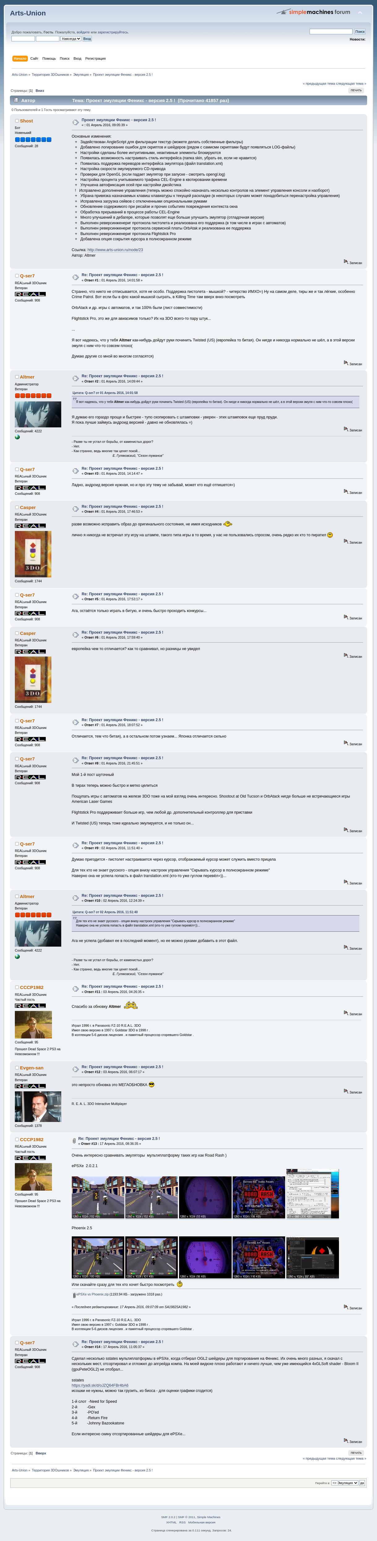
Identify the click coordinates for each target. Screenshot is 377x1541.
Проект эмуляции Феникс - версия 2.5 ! (119, 120)
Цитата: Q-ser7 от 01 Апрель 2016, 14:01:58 (105, 393)
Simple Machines (209, 1517)
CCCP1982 (32, 987)
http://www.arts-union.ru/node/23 (115, 250)
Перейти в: (322, 1483)
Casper (28, 507)
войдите (83, 32)
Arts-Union (28, 13)
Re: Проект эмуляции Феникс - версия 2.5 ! (122, 275)
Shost (26, 120)
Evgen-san (32, 1067)
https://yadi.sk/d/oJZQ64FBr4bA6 (100, 1385)
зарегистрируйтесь (113, 32)
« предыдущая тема (319, 83)
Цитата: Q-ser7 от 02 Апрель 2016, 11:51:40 (105, 912)
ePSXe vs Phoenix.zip (91, 1294)
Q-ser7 (27, 275)
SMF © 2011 (186, 1517)
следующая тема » (351, 83)
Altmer (27, 376)
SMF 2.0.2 (168, 1517)
